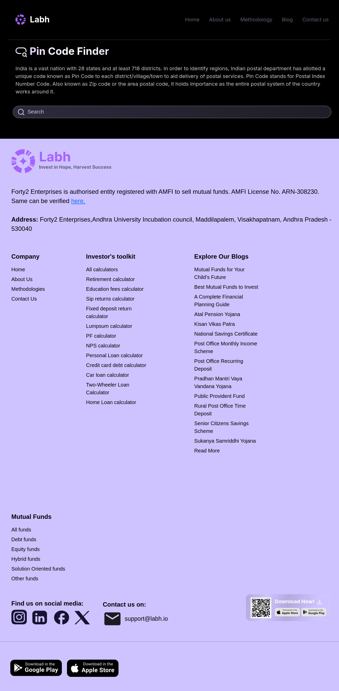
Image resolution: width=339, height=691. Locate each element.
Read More (207, 450)
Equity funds (25, 549)
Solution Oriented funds (38, 569)
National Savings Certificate (226, 334)
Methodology (256, 19)
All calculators (102, 269)
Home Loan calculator (111, 402)
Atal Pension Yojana (217, 314)
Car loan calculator (107, 375)
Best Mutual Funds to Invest (226, 287)
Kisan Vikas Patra (214, 324)
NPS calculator (103, 345)
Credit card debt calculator (116, 365)
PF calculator (101, 336)
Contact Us (24, 299)
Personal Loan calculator (114, 355)
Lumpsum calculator (109, 326)
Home (192, 19)
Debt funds (23, 539)
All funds (21, 529)
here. (78, 200)
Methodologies (28, 289)
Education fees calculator (114, 289)
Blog (287, 19)
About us (220, 19)
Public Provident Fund (219, 396)
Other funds (24, 578)
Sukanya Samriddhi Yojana (225, 441)
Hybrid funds (25, 559)
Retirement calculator (110, 279)
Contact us (315, 19)
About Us (21, 279)
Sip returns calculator (110, 299)
